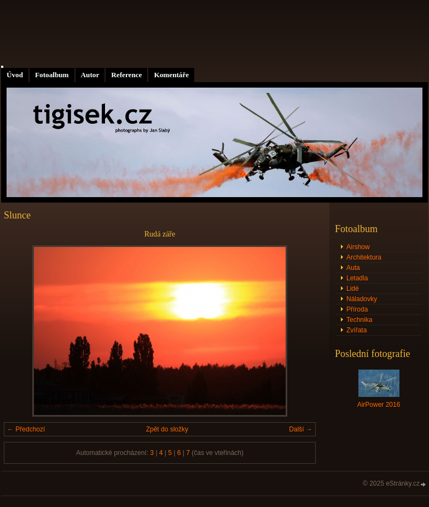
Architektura (363, 257)
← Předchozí (26, 429)
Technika (359, 320)
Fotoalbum (52, 75)
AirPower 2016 (379, 404)
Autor (90, 75)
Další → (300, 429)
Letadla (357, 278)
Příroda (357, 309)
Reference (126, 75)
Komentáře (171, 75)
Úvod (15, 75)
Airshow (358, 247)
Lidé (352, 288)
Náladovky (361, 299)
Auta (353, 268)
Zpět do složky (167, 429)
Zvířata (356, 330)
